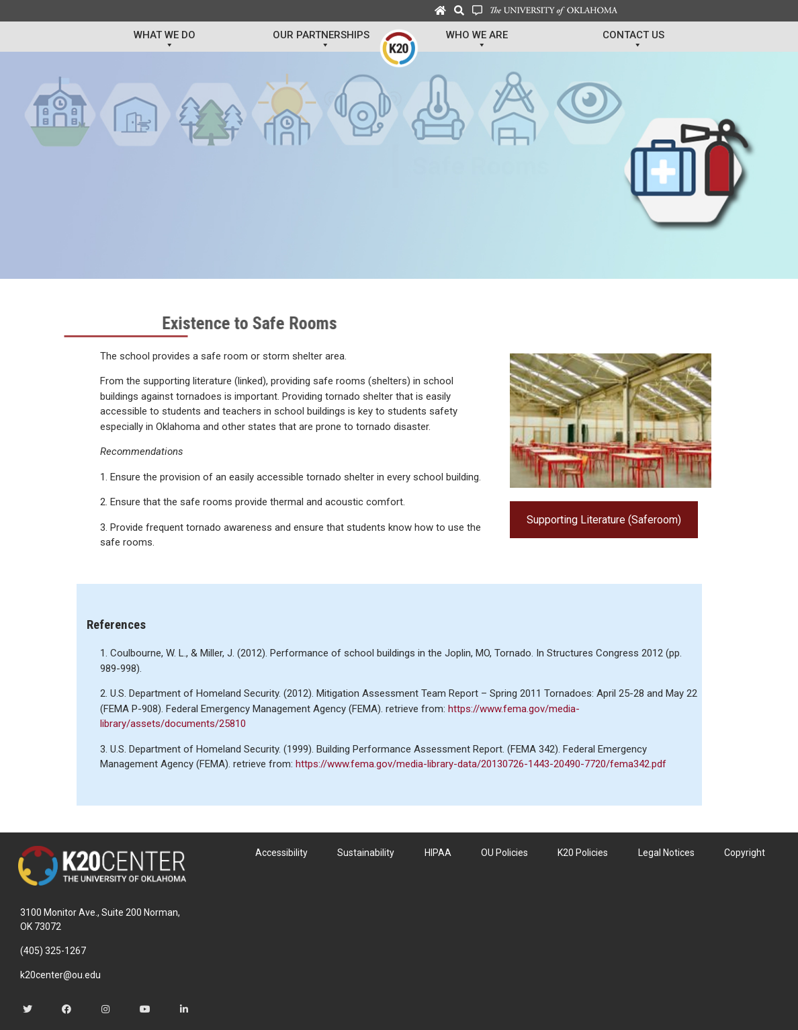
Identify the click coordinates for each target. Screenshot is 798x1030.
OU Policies (504, 852)
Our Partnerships (321, 40)
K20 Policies (583, 852)
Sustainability (365, 852)
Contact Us (633, 40)
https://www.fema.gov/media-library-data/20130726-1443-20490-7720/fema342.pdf (481, 764)
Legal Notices (666, 852)
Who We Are (477, 40)
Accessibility (281, 852)
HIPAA (438, 852)
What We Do (164, 40)
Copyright (744, 852)
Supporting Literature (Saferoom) (604, 519)
